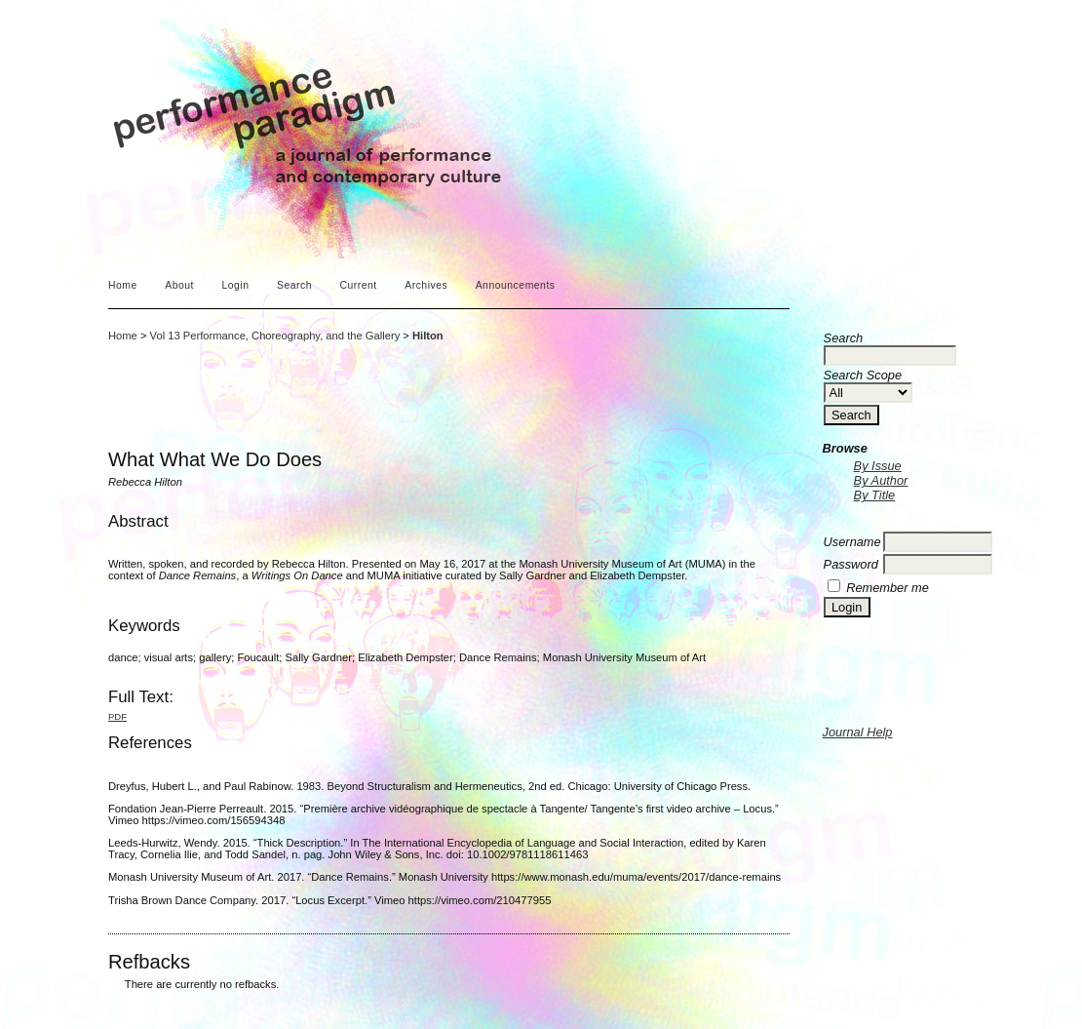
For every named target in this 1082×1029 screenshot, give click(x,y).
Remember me (887, 587)
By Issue (878, 465)
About (179, 285)
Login (235, 285)
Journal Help (858, 732)
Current (357, 285)
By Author (881, 480)
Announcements (516, 285)
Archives (426, 285)
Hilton (428, 335)
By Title (875, 495)
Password (851, 564)
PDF (117, 716)
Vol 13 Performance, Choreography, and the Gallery (275, 335)
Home (122, 285)
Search (294, 285)
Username (852, 541)
